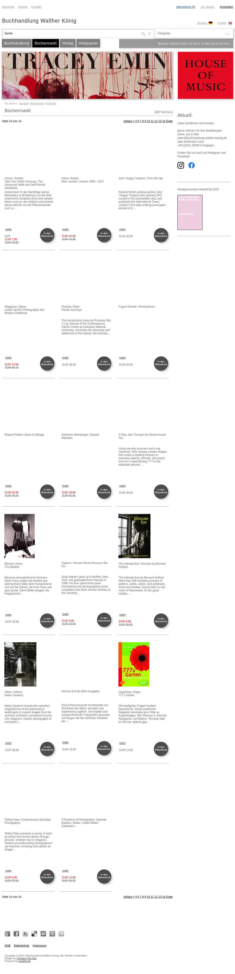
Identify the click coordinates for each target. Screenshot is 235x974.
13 (160, 121)
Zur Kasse (207, 7)
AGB (7, 945)
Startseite (8, 7)
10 (148, 121)
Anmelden (226, 7)
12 (156, 121)
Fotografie (51, 103)
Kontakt (36, 7)
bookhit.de (24, 961)
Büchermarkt (46, 43)
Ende (169, 121)
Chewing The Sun (27, 958)
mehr (8, 229)
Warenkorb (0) (185, 7)
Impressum (39, 945)
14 (163, 121)
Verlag (67, 43)
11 (152, 121)
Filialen (23, 7)
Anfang (127, 121)
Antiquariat (88, 43)
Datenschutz (21, 945)
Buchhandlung (16, 43)
